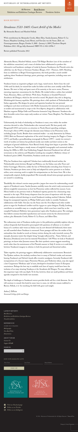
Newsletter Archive (53, 12)
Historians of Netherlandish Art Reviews (30, 4)
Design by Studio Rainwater (67, 423)
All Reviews (25, 9)
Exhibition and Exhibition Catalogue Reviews (24, 12)
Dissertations (7, 334)
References (9, 323)
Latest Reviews (11, 311)
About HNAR (9, 338)
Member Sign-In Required (11, 326)
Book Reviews (39, 9)
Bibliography (7, 328)
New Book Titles (8, 331)
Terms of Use (71, 415)
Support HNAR (8, 343)
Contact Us (7, 341)
